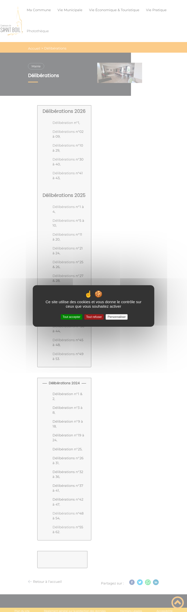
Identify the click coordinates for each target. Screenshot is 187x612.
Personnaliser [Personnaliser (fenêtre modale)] (117, 316)
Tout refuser (94, 316)
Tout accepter (71, 316)
